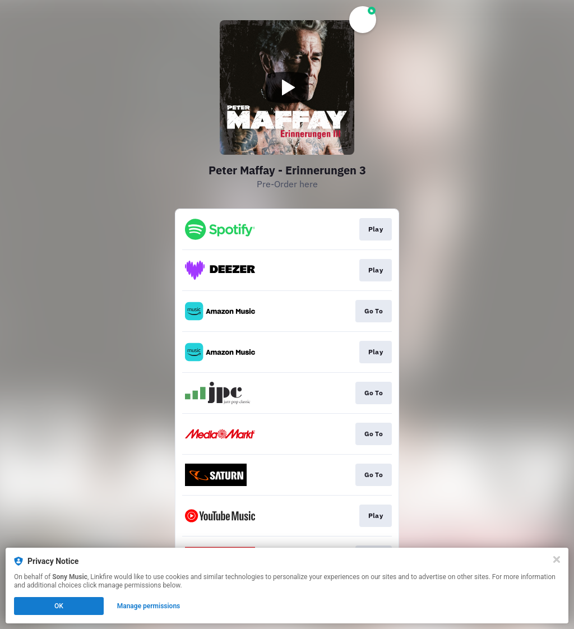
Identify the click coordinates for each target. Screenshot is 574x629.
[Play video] (287, 87)
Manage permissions (148, 606)
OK (58, 606)
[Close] (557, 559)
